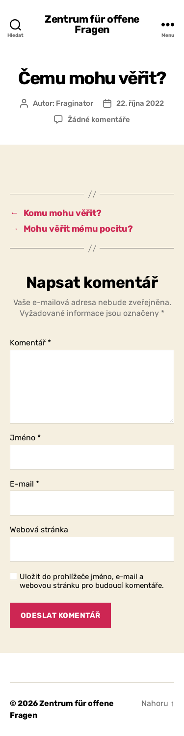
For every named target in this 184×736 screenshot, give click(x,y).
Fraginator (74, 103)
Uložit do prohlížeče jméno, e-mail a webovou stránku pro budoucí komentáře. (92, 581)
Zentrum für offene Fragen (92, 24)
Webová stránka (39, 529)
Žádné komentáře (99, 119)
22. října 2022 (140, 103)
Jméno (25, 437)
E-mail (24, 484)
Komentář (30, 342)
